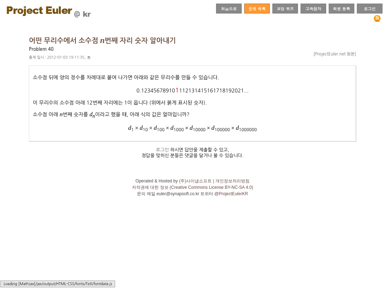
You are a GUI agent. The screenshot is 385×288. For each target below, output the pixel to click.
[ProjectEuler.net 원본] (334, 54)
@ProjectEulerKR (231, 193)
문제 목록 (257, 8)
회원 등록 (341, 8)
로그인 (369, 8)
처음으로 (229, 8)
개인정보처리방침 (232, 180)
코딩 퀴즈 (285, 8)
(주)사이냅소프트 (195, 180)
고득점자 (313, 8)
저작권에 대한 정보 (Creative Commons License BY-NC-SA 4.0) (192, 187)
